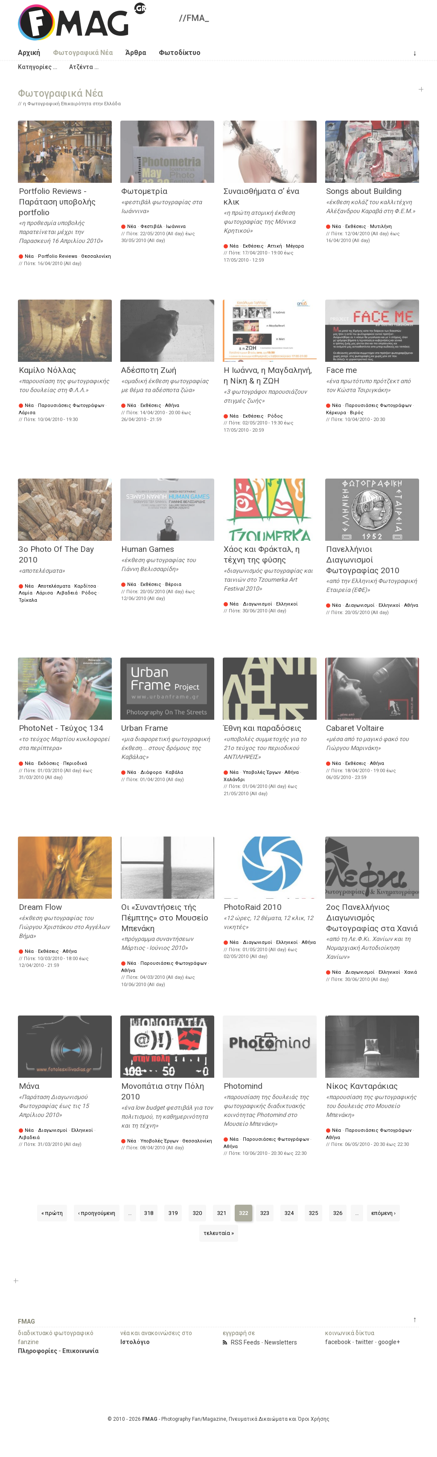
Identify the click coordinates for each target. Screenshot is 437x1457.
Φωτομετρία (144, 191)
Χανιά (410, 972)
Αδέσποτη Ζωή (148, 370)
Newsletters (281, 1342)
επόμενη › (383, 1213)
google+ (389, 1342)
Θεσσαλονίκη (96, 256)
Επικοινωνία (80, 1350)
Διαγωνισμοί (257, 604)
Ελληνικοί (287, 604)
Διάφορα (151, 772)
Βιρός (357, 412)
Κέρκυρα (336, 412)
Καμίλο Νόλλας (47, 370)
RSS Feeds (245, 1342)
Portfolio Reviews (57, 256)
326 (337, 1213)
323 (264, 1213)
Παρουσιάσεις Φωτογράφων (71, 405)
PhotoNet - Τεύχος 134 (61, 728)
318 (148, 1213)
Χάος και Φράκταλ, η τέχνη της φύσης (262, 554)
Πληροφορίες (37, 1350)
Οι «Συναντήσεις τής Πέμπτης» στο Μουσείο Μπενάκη (164, 917)
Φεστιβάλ (151, 226)
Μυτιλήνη (381, 226)
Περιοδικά (75, 763)
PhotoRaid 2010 (253, 907)
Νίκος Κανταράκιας (362, 1086)
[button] (37, 66)
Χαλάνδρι (234, 779)
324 (289, 1213)
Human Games (147, 549)
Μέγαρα (295, 246)
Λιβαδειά (67, 593)
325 (313, 1213)
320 (197, 1213)
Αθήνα (172, 405)
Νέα (29, 256)
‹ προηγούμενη (96, 1213)
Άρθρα (135, 53)
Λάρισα (27, 412)
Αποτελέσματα (54, 586)
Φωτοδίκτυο (180, 53)
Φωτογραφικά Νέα (83, 53)
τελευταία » (219, 1233)
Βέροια (173, 584)
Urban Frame (144, 728)
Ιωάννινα (176, 226)
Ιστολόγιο (135, 1342)
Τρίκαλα (28, 600)
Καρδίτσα (85, 586)
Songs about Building (364, 191)
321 (221, 1213)
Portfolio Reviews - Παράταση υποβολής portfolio (57, 201)
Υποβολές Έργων (262, 772)
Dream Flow (40, 907)
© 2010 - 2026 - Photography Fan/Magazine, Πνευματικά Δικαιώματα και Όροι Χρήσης (218, 1419)
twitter (364, 1342)
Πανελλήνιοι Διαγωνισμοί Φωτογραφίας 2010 (362, 559)
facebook (338, 1342)
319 (173, 1213)
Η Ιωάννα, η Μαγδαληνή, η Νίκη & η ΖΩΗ (268, 375)
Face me (341, 370)
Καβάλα (174, 772)
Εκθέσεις (253, 246)
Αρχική (29, 53)
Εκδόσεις (48, 763)
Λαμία (25, 593)
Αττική (275, 246)
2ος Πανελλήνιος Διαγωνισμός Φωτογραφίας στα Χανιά (372, 917)
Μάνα (29, 1086)
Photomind (243, 1086)
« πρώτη (52, 1213)
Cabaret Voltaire (355, 728)
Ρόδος (275, 416)
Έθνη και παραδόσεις (262, 728)
